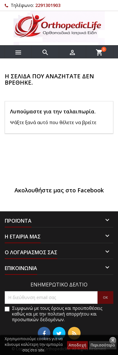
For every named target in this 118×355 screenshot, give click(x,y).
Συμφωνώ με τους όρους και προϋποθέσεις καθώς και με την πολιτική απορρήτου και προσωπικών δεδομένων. (57, 313)
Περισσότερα (103, 345)
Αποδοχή (77, 345)
